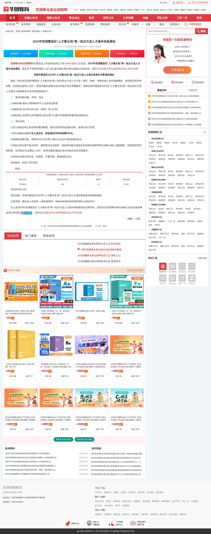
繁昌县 (159, 143)
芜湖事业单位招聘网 (51, 10)
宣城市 (203, 10)
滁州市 (123, 10)
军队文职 (162, 17)
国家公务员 (53, 17)
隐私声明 (163, 514)
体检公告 (47, 31)
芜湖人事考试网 (17, 9)
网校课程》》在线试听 (56, 53)
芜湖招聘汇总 (155, 132)
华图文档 (131, 492)
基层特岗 (190, 221)
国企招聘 (146, 501)
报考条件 (179, 155)
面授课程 (90, 24)
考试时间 (152, 159)
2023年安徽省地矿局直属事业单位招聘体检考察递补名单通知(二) (30, 466)
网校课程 (105, 24)
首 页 (12, 17)
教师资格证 (165, 501)
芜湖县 (198, 143)
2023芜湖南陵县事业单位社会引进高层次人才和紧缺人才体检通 (176, 125)
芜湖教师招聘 (156, 192)
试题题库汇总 (156, 230)
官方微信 (150, 492)
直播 (148, 24)
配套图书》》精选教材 (91, 53)
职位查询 (115, 243)
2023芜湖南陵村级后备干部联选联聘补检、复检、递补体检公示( (30, 470)
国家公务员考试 (157, 167)
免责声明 (153, 514)
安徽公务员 (31, 17)
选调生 (199, 221)
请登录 (29, 3)
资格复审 (171, 159)
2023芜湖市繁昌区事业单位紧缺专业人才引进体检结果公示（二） (116, 462)
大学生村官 (108, 506)
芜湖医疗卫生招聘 (158, 205)
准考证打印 (199, 155)
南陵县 (183, 143)
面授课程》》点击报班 (20, 53)
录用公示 (152, 163)
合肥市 (136, 10)
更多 (199, 17)
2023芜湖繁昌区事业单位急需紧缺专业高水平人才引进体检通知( (116, 466)
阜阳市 (130, 10)
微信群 (179, 2)
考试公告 (152, 155)
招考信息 (12, 24)
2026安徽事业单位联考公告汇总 (94, 243)
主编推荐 (192, 90)
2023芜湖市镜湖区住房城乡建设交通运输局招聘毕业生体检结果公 (116, 470)
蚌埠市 (96, 10)
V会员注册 (19, 3)
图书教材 (76, 24)
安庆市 (89, 10)
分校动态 (56, 24)
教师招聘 (155, 501)
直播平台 (107, 492)
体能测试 (181, 159)
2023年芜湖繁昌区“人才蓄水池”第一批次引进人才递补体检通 (175, 96)
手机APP (141, 492)
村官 (150, 225)
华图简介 (98, 514)
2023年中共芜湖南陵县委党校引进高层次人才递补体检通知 (174, 119)
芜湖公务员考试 (157, 151)
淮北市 (149, 10)
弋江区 (159, 147)
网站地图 (163, 3)
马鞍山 (176, 10)
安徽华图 (7, 3)
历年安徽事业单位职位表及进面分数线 (101, 249)
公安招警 (128, 17)
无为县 (151, 147)
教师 (91, 17)
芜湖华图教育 (12, 487)
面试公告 (190, 159)
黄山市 (163, 10)
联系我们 (174, 24)
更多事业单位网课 (84, 439)
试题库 (135, 24)
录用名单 (190, 213)
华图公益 (116, 514)
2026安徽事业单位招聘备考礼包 (94, 261)
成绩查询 (161, 159)
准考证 (188, 209)
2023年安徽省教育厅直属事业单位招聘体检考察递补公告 (27, 474)
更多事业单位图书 (135, 270)
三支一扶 (182, 17)
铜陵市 (183, 10)
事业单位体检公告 (71, 63)
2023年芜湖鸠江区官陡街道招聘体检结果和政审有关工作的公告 (116, 458)
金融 (145, 17)
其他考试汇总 (156, 217)
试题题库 (41, 24)
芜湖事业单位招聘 (158, 180)
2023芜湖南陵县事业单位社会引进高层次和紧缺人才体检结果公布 (31, 458)
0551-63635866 (200, 2)
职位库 (123, 492)
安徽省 (83, 10)
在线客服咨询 (195, 24)
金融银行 (161, 221)
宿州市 (190, 10)
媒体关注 (126, 514)
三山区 (191, 143)
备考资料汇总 (156, 242)
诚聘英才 (183, 514)
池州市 (116, 10)
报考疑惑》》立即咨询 (127, 53)
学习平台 (98, 492)
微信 (161, 24)
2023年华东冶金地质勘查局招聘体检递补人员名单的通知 (69, 226)
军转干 (157, 225)
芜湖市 (197, 10)
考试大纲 (161, 155)
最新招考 (162, 90)
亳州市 (103, 10)
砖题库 (116, 492)
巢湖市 (110, 10)
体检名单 (200, 159)
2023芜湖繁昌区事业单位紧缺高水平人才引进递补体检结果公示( (116, 474)
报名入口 (115, 255)
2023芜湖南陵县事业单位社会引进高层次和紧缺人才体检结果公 (176, 107)
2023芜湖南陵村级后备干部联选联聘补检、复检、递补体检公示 (176, 113)
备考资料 (25, 24)
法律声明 (144, 514)
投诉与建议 (173, 514)
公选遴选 (194, 501)
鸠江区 (175, 143)
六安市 (170, 10)
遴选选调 (181, 221)
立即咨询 (177, 70)
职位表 (124, 24)
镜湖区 (167, 143)
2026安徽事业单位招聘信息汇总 (94, 255)
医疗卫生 (190, 234)
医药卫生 (108, 17)
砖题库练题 (202, 258)
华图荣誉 (107, 514)
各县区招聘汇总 (157, 139)
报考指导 (179, 184)
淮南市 (156, 10)
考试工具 (152, 258)
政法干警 (152, 221)
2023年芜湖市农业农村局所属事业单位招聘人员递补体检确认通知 (116, 454)
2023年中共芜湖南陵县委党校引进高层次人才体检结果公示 (28, 462)
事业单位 (74, 17)
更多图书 (115, 261)
